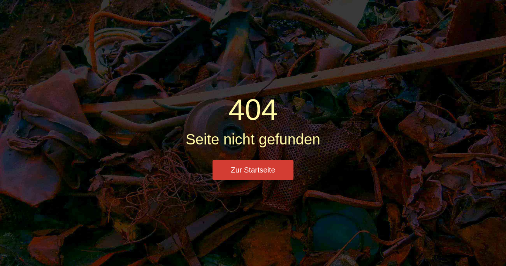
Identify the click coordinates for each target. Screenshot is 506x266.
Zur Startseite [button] (253, 170)
